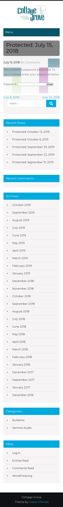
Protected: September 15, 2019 (32, 162)
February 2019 (22, 265)
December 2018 (23, 281)
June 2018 (19, 326)
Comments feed (23, 468)
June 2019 (19, 235)
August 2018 (20, 311)
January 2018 (21, 364)
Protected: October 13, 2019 (31, 131)
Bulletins (18, 420)
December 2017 (23, 372)
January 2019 (21, 273)
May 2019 (18, 243)
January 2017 (21, 387)
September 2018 (23, 303)
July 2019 (18, 227)
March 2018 (20, 349)
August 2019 (20, 220)
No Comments (30, 62)
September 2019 (23, 212)
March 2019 (20, 258)
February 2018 (22, 357)
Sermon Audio (22, 427)
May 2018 (18, 334)
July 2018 (18, 319)
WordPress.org (22, 475)
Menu (9, 32)
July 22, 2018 (51, 97)
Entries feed (20, 460)
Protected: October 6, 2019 (30, 139)
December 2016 (22, 395)
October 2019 (21, 205)
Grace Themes (39, 502)
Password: (25, 84)
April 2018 (19, 341)
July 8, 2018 (11, 97)
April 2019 (18, 250)
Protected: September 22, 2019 (33, 154)
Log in (16, 453)
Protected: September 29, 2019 (33, 147)
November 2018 (23, 288)
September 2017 (23, 379)
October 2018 (21, 296)
